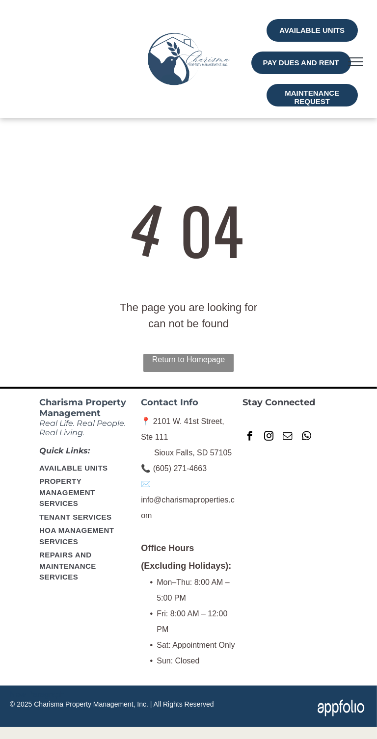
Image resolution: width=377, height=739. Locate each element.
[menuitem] (87, 468)
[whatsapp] (306, 437)
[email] (287, 437)
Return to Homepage (188, 359)
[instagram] (269, 437)
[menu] (355, 62)
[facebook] (249, 437)
